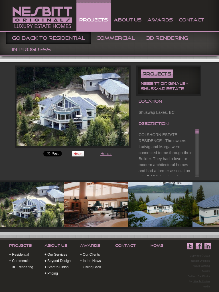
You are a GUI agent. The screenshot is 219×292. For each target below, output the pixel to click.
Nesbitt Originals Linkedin (207, 246)
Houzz (106, 153)
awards (160, 19)
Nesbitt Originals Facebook (198, 246)
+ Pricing (51, 273)
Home (157, 245)
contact (191, 19)
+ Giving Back (90, 267)
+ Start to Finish (56, 267)
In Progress (31, 49)
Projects (20, 245)
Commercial (115, 38)
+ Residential (19, 255)
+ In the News (90, 261)
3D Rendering (167, 38)
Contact (125, 245)
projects (93, 19)
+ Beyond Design (57, 261)
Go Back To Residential (48, 38)
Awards (90, 245)
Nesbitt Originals (41, 16)
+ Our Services (55, 255)
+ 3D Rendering (21, 267)
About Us (127, 19)
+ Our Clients (90, 255)
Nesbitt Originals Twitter (190, 246)
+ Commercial (19, 261)
